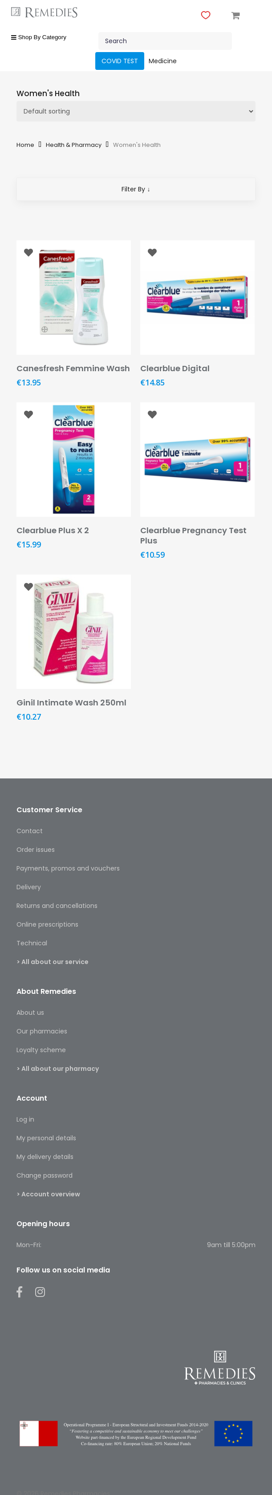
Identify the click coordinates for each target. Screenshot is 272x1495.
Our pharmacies (41, 1031)
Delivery (28, 887)
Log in (25, 1119)
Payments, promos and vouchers (68, 868)
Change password (44, 1175)
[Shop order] (136, 111)
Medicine (163, 61)
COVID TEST (119, 61)
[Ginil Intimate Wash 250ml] (73, 632)
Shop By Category (38, 37)
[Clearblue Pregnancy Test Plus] (197, 459)
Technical (31, 943)
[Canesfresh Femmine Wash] (73, 297)
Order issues (35, 849)
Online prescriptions (47, 924)
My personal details (46, 1138)
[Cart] (236, 15)
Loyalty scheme (41, 1049)
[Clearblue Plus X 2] (73, 459)
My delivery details (44, 1156)
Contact (29, 831)
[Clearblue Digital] (197, 297)
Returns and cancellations (56, 905)
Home (25, 145)
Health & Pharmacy (73, 145)
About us (30, 1012)
